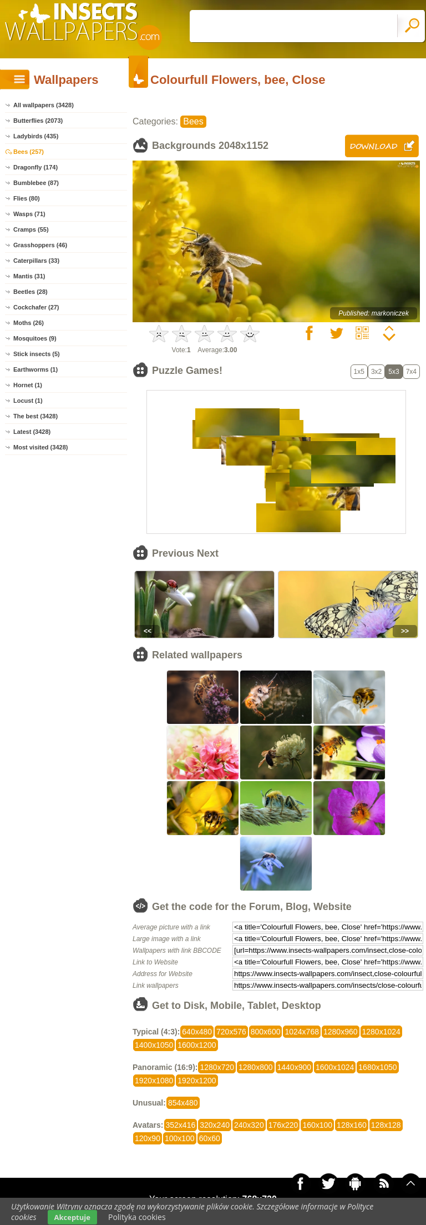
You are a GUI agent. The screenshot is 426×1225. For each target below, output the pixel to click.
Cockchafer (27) (36, 307)
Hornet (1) (27, 385)
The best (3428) (35, 416)
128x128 (386, 1125)
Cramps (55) (31, 229)
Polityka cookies (137, 1217)
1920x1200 (197, 1080)
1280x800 (256, 1067)
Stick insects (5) (36, 354)
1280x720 (217, 1067)
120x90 (147, 1138)
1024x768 (302, 1031)
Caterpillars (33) (36, 260)
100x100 (180, 1138)
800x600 (266, 1031)
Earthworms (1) (35, 369)
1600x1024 (335, 1067)
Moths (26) (28, 322)
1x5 (359, 372)
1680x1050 (377, 1067)
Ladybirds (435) (35, 136)
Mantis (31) (29, 276)
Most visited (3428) (40, 447)
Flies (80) (26, 198)
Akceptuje (72, 1217)
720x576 (231, 1031)
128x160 (352, 1125)
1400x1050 (154, 1045)
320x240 (215, 1125)
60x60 (209, 1138)
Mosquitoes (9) (35, 338)
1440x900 (294, 1067)
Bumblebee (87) (36, 182)
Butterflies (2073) (38, 120)
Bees (193, 121)
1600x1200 (197, 1045)
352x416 (181, 1125)
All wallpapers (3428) (43, 105)
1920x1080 (154, 1080)
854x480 (183, 1102)
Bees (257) (28, 151)
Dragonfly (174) (35, 167)
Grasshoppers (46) (40, 245)
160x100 (317, 1125)
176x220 (283, 1125)
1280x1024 (381, 1031)
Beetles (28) (30, 291)
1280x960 (340, 1031)
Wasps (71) (29, 214)
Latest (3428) (31, 431)
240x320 (249, 1125)
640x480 (197, 1031)
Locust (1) (28, 400)
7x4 (411, 372)
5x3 (393, 372)
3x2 (376, 372)
